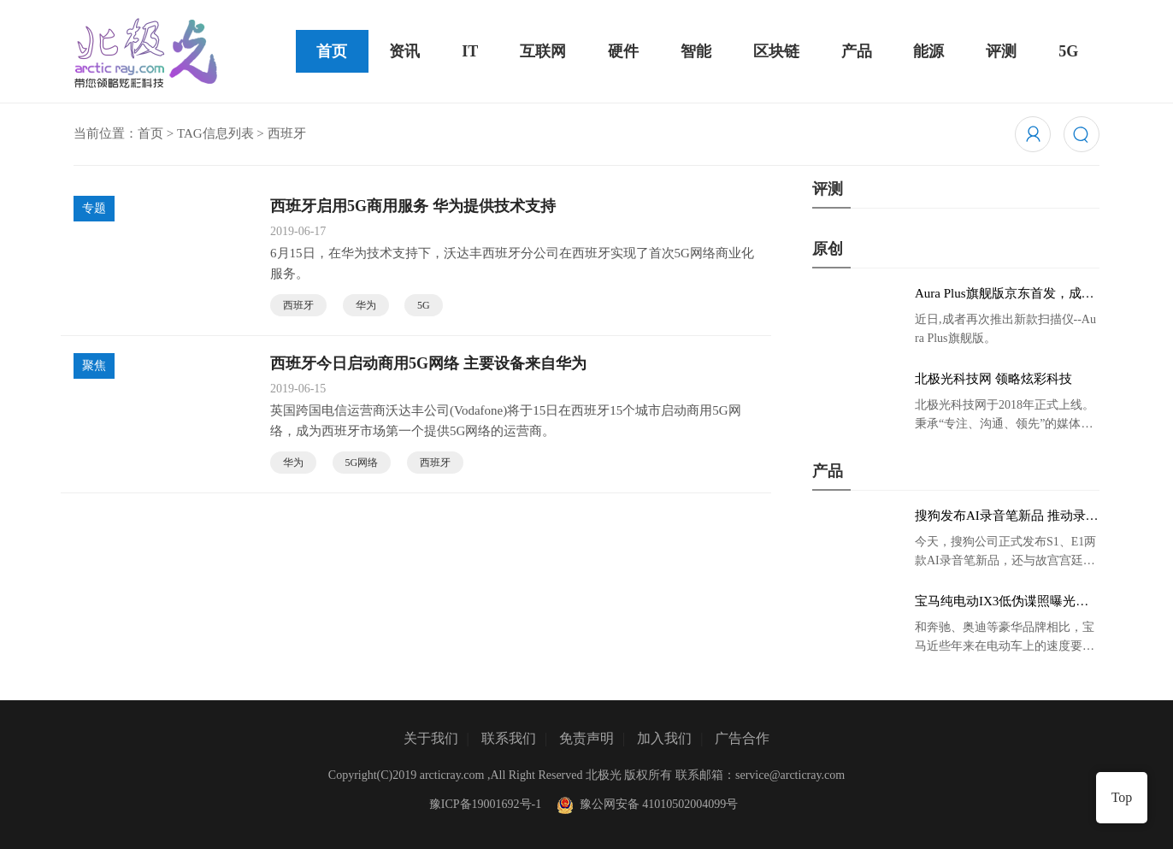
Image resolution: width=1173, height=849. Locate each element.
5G (1068, 51)
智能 (696, 51)
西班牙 (298, 305)
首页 (331, 51)
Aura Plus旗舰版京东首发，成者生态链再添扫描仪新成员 (1004, 294)
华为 (366, 305)
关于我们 (431, 738)
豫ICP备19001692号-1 (485, 804)
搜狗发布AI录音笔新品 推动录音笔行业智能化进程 (1007, 516)
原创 (827, 248)
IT (470, 51)
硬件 (623, 51)
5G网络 (362, 463)
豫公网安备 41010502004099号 (645, 804)
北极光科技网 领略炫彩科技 (993, 379)
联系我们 (508, 738)
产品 (856, 51)
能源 (928, 51)
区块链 (776, 51)
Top (1122, 797)
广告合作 (742, 738)
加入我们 (664, 738)
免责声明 (586, 738)
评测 (1001, 51)
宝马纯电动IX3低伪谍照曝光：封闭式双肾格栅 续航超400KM (1001, 602)
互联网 (543, 51)
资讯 (404, 51)
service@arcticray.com (790, 775)
